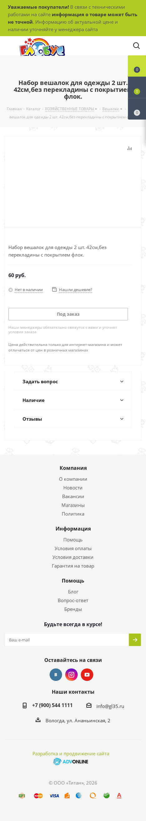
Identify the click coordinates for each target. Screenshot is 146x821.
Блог (73, 591)
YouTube (87, 674)
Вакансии (73, 496)
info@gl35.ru (110, 706)
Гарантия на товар (73, 566)
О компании (73, 479)
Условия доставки (73, 557)
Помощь (73, 539)
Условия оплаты (73, 548)
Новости (73, 487)
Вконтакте (56, 674)
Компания (73, 468)
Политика (73, 514)
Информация (73, 528)
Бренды (73, 609)
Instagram (71, 674)
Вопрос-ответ (73, 600)
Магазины (73, 505)
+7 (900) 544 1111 (52, 705)
